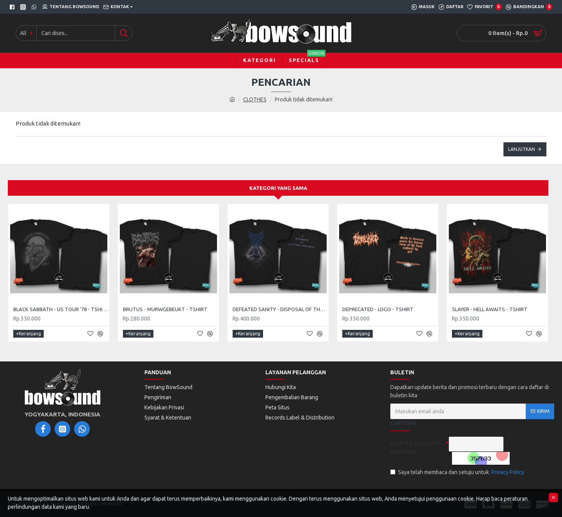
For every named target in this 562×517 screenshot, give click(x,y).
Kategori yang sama (278, 188)
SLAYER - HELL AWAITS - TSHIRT (489, 309)
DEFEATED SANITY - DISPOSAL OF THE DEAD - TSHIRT (280, 309)
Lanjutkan (521, 149)
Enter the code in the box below (415, 447)
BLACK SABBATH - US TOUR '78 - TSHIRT (60, 309)
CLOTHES (255, 99)
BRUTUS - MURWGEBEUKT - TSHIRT (165, 309)
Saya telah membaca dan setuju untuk (457, 472)
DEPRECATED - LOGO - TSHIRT (377, 309)
